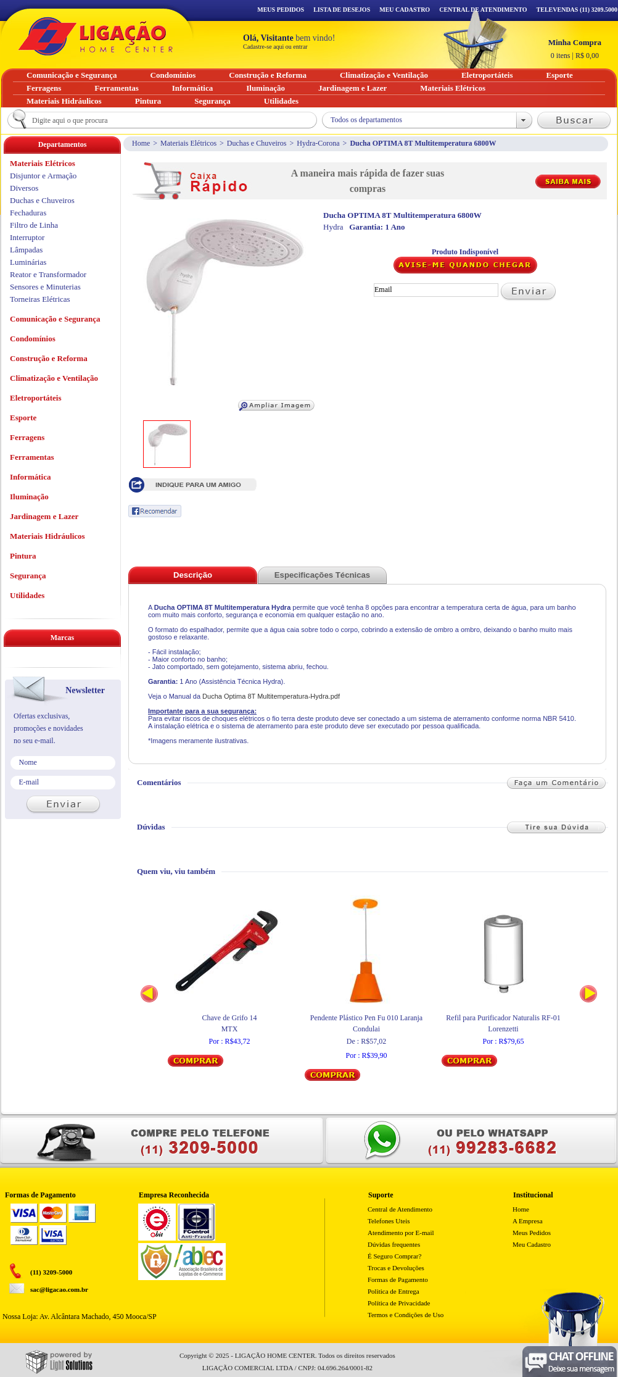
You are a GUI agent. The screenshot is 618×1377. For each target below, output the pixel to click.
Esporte (23, 417)
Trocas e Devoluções (396, 1267)
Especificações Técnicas (322, 575)
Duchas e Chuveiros (257, 143)
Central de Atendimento (400, 1209)
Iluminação (29, 496)
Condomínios (33, 338)
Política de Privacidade (399, 1303)
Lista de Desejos (341, 9)
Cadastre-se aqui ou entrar (275, 46)
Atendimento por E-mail (401, 1232)
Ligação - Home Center (95, 36)
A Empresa (528, 1221)
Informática (30, 476)
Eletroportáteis (36, 397)
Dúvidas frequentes (394, 1244)
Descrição (192, 575)
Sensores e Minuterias (45, 286)
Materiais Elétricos (188, 143)
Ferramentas (32, 457)
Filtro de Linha (34, 225)
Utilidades (27, 595)
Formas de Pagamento (398, 1279)
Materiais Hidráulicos (47, 536)
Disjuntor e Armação (43, 175)
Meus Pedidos (280, 9)
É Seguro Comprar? (394, 1256)
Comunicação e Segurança (55, 318)
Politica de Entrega (393, 1291)
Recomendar (154, 511)
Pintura (23, 555)
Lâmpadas (26, 249)
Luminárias (28, 262)
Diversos (24, 188)
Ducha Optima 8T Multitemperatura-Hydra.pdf (271, 696)
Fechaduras (28, 212)
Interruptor (27, 237)
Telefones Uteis (389, 1221)
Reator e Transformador (48, 274)
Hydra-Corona (318, 143)
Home (141, 143)
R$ (574, 49)
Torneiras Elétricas (40, 299)
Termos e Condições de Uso (405, 1314)
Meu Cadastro (404, 9)
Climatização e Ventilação (54, 378)
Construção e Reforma (49, 358)
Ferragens (27, 437)
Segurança (28, 575)
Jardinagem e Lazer (44, 516)
